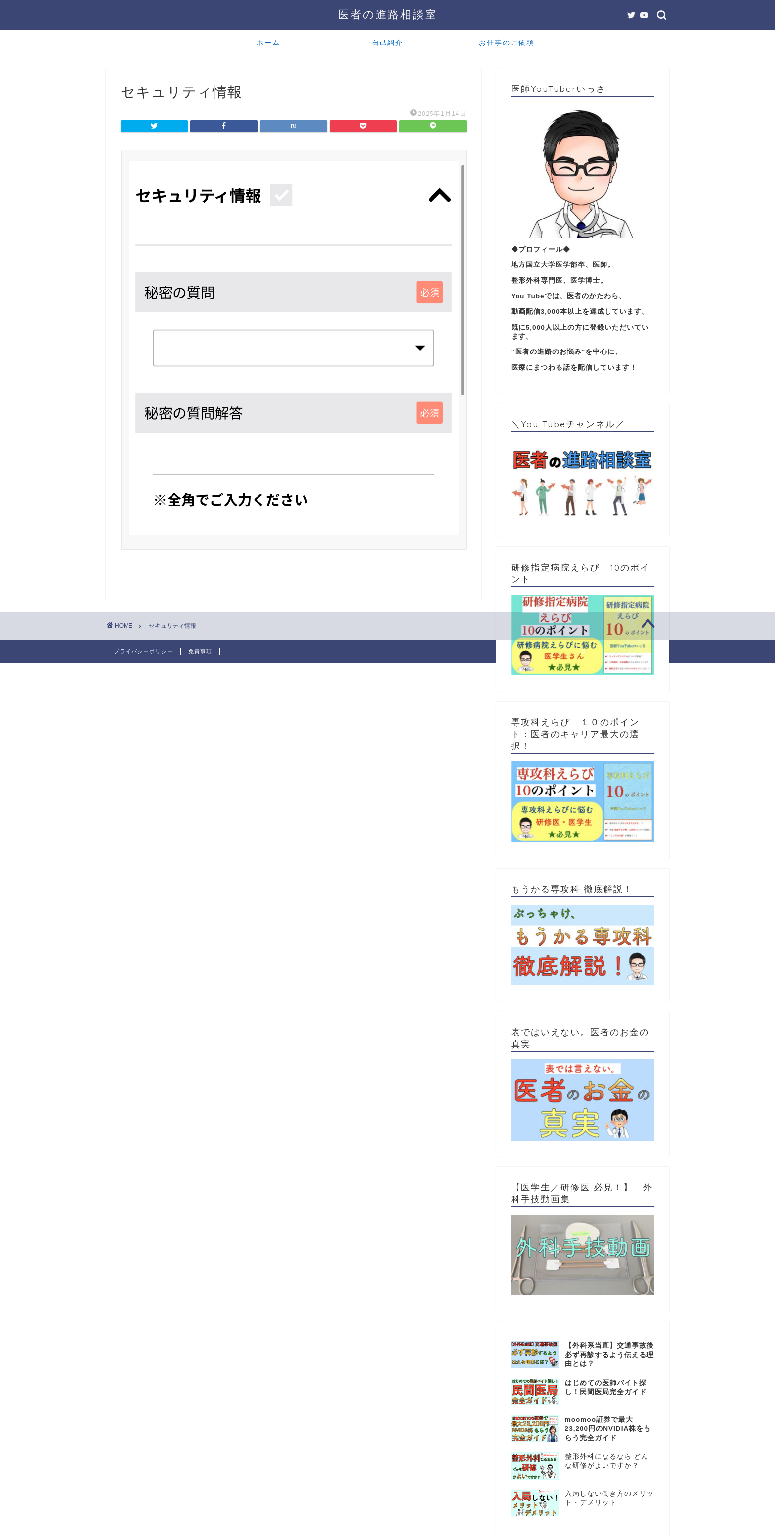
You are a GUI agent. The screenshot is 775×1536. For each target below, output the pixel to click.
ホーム (268, 42)
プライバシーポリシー (143, 651)
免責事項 (200, 651)
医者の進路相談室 (387, 14)
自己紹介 (387, 42)
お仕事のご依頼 (506, 42)
